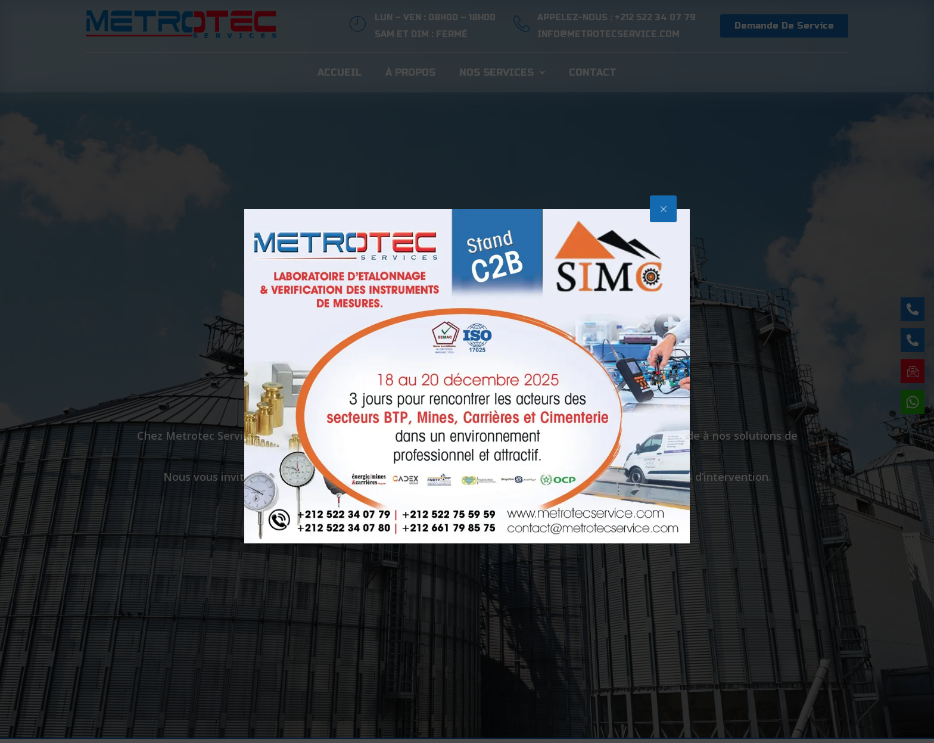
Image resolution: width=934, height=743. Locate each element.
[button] (663, 208)
